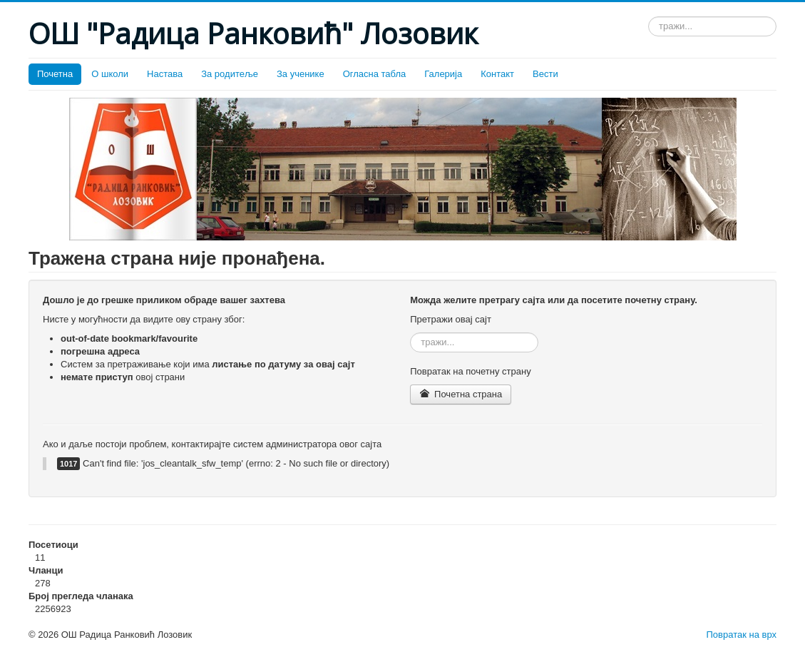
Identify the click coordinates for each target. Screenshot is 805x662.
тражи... (648, 16)
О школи (109, 73)
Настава (165, 73)
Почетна (55, 73)
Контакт (497, 73)
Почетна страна (460, 394)
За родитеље (229, 73)
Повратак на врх (741, 634)
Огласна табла (374, 73)
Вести (545, 73)
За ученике (300, 73)
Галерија (443, 73)
